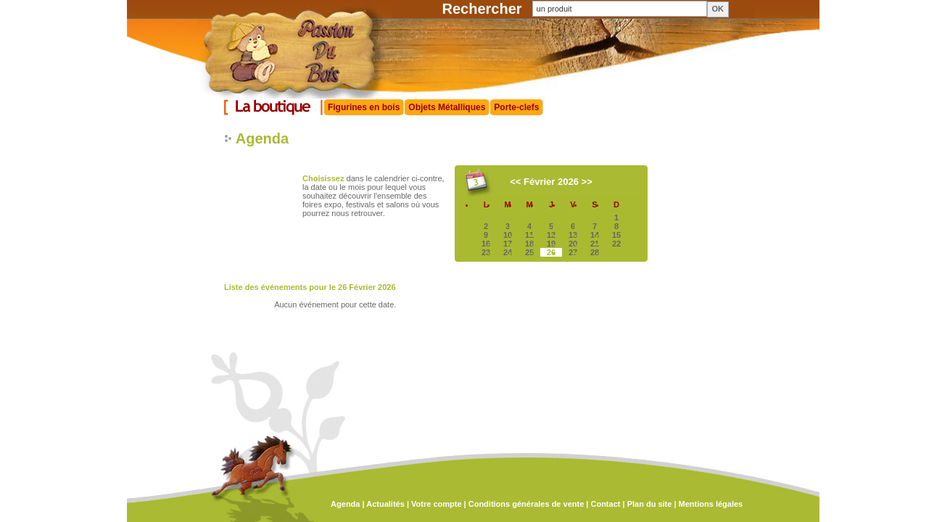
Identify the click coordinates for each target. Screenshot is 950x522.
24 (507, 252)
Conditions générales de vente (526, 504)
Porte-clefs (516, 107)
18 (529, 243)
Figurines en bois (364, 107)
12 (551, 235)
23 (486, 252)
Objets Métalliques (446, 107)
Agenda (345, 504)
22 (616, 243)
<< (515, 181)
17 (507, 243)
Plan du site (649, 504)
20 (573, 243)
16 (486, 243)
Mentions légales (711, 504)
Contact (605, 504)
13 (573, 235)
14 (594, 235)
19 (551, 243)
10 (507, 235)
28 (594, 252)
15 (616, 235)
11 (529, 235)
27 (573, 252)
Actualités (385, 504)
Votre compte (436, 504)
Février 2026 (551, 181)
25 (529, 252)
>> (587, 181)
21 (594, 243)
